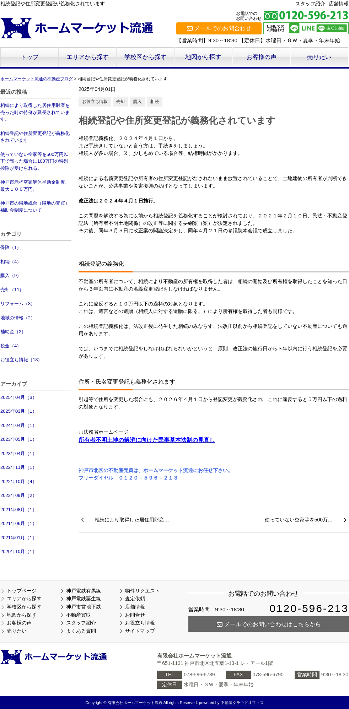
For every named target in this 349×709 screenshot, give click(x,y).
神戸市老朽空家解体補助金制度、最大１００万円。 (35, 185)
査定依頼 (135, 598)
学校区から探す (145, 57)
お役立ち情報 (95, 101)
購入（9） (10, 275)
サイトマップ (140, 631)
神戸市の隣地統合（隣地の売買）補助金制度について (35, 206)
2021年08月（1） (18, 509)
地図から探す (203, 57)
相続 (154, 101)
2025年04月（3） (18, 397)
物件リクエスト (142, 591)
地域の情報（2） (17, 317)
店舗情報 (339, 3)
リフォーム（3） (17, 303)
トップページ (22, 591)
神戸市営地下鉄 (83, 607)
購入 (137, 101)
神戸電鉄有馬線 (83, 591)
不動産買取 (78, 615)
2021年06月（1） (18, 523)
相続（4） (10, 261)
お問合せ (135, 615)
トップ (30, 57)
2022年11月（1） (18, 467)
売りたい (319, 57)
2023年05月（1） (18, 439)
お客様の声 (261, 57)
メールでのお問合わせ (219, 28)
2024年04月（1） (18, 425)
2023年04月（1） (18, 453)
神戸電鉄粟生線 (83, 598)
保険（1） (10, 247)
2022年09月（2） (18, 495)
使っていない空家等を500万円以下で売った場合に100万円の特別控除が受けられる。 (34, 161)
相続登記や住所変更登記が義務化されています (35, 137)
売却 (120, 101)
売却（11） (12, 289)
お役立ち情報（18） (21, 359)
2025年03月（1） (18, 411)
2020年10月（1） (18, 551)
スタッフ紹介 (310, 3)
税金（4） (10, 345)
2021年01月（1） (18, 537)
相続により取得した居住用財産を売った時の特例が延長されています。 (35, 112)
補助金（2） (13, 331)
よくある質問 (81, 631)
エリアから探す (87, 57)
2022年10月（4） (18, 481)
